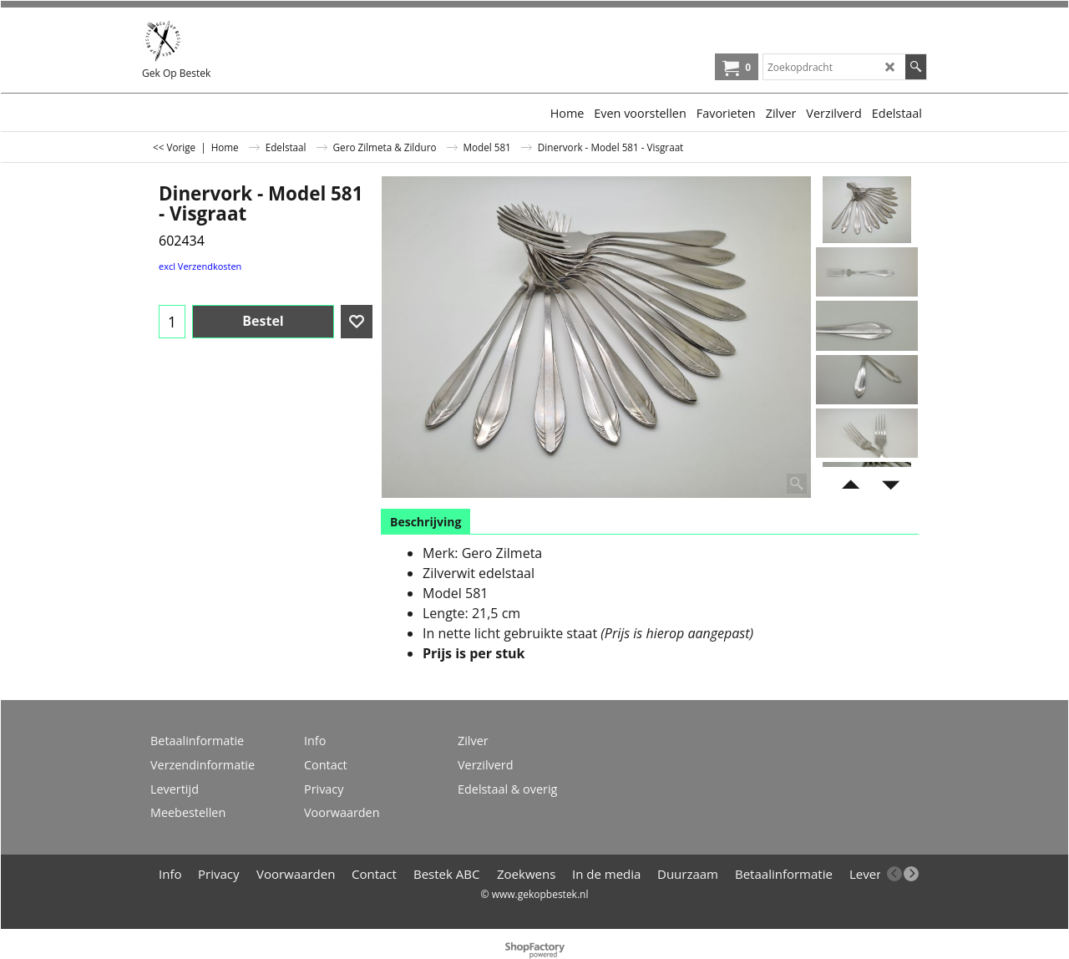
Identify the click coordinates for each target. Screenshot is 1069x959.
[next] (911, 873)
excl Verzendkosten (200, 266)
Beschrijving (425, 522)
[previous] (894, 873)
